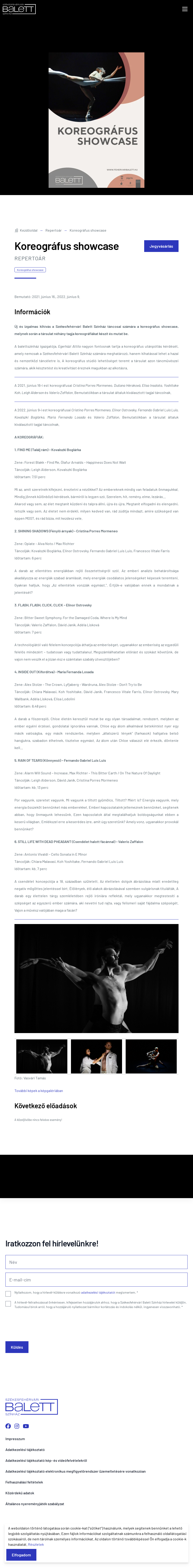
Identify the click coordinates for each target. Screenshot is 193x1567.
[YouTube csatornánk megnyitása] (26, 1426)
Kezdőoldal (26, 230)
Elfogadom (21, 1554)
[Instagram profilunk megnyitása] (16, 1426)
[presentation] (39, 1323)
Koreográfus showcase (30, 269)
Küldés (17, 1347)
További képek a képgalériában (38, 1090)
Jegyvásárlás (161, 246)
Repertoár (53, 230)
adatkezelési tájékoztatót (98, 1292)
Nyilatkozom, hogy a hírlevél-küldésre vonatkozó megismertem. (76, 1292)
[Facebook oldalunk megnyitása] (8, 1426)
